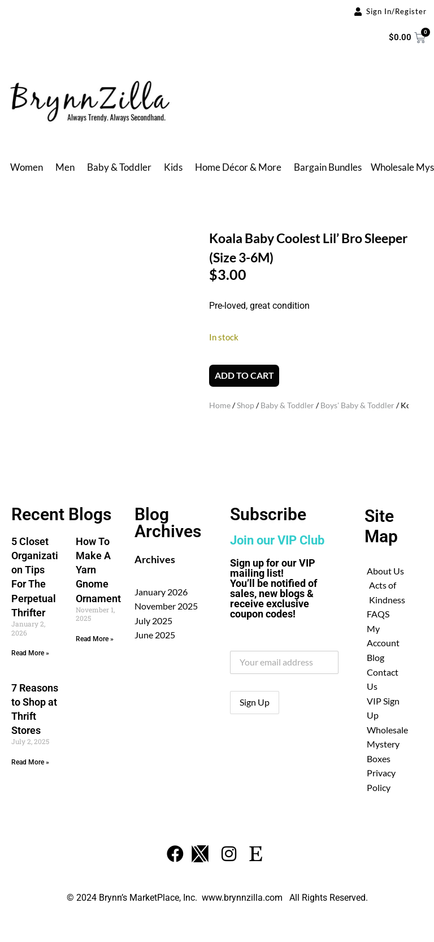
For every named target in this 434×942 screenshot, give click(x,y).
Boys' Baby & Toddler (357, 407)
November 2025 (166, 602)
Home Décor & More (238, 167)
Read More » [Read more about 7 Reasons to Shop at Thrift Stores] (30, 759)
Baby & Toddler (119, 167)
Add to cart (244, 376)
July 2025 (153, 617)
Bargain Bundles (328, 167)
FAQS (378, 611)
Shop (245, 407)
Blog (375, 654)
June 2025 (154, 631)
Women (26, 167)
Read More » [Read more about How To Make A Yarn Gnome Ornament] (95, 635)
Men (65, 167)
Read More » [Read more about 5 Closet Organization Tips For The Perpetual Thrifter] (30, 650)
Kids (173, 167)
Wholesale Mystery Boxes (387, 740)
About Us (385, 567)
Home (220, 407)
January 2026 (161, 588)
